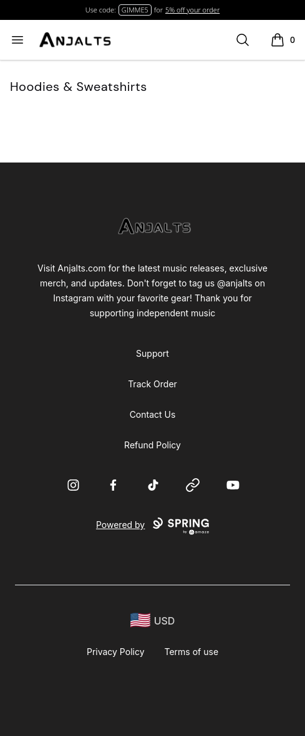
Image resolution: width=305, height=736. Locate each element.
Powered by (152, 526)
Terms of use (192, 651)
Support (152, 353)
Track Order (152, 384)
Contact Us (153, 414)
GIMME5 (135, 9)
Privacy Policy (116, 651)
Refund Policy (152, 445)
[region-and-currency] (152, 620)
